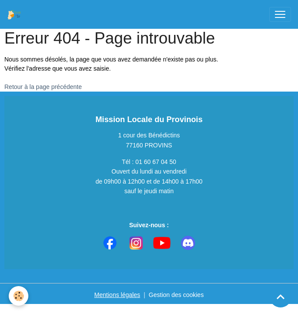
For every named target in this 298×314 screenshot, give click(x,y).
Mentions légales (117, 294)
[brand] (16, 14)
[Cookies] (18, 296)
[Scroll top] (280, 296)
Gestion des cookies (176, 294)
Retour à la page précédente (43, 86)
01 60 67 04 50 (155, 161)
